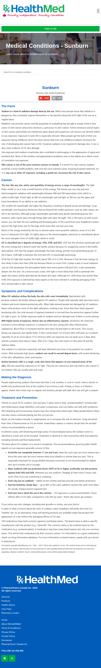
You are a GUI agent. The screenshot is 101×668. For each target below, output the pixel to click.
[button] (98, 11)
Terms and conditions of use (54, 545)
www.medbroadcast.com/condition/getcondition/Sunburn (53, 552)
